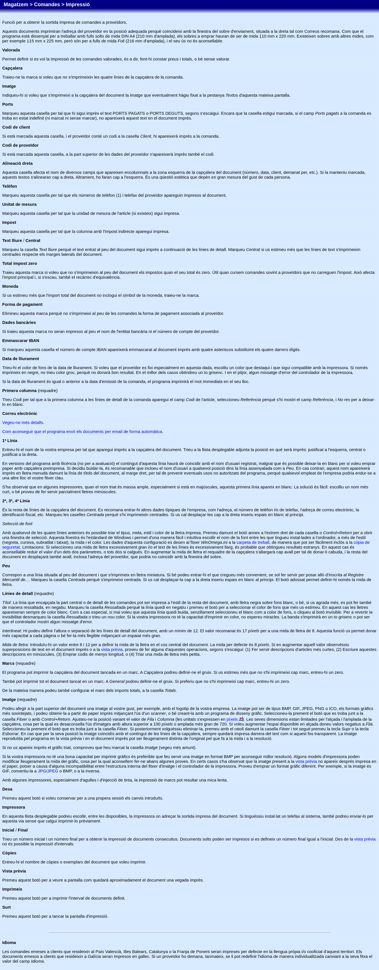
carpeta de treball (253, 542)
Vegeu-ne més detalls (22, 422)
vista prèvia (112, 649)
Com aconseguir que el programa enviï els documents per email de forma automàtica (82, 431)
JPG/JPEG (48, 770)
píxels (235, 719)
